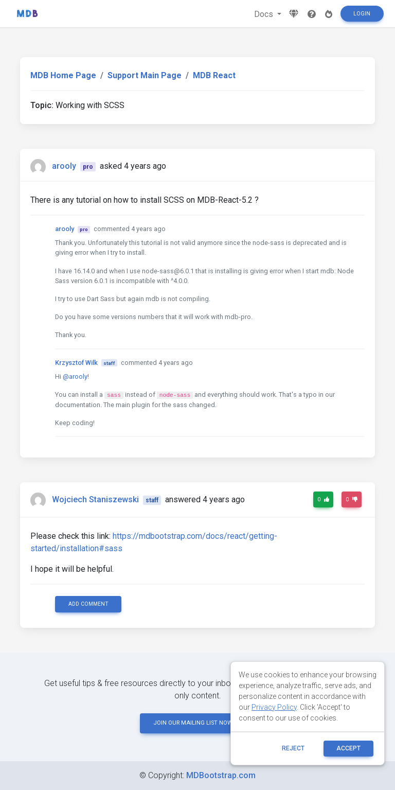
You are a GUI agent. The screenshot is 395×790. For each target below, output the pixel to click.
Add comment (88, 604)
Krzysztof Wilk (76, 362)
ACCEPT (348, 748)
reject (293, 748)
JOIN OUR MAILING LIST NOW (197, 722)
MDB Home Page (63, 75)
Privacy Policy (274, 707)
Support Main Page (144, 75)
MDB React (214, 75)
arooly (64, 166)
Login (361, 13)
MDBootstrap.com (221, 775)
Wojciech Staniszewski (95, 499)
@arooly (75, 376)
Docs (264, 14)
